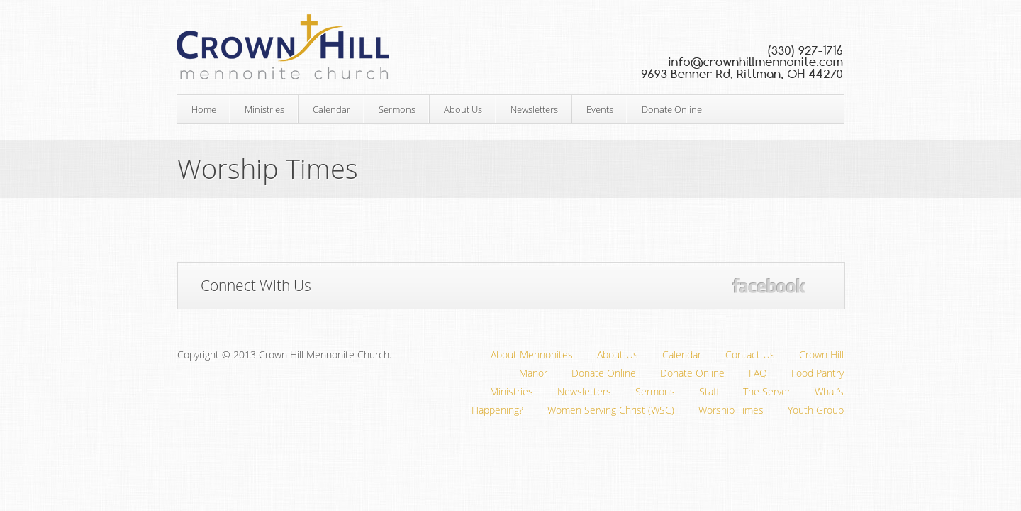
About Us (463, 109)
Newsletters (534, 109)
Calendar (331, 109)
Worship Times (731, 410)
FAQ (758, 373)
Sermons (397, 109)
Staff (709, 391)
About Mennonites (532, 354)
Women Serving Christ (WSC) (610, 410)
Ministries (264, 109)
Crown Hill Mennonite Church (510, 47)
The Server (767, 391)
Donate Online (672, 109)
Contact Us (750, 354)
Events (599, 109)
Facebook (768, 286)
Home (203, 109)
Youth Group (816, 410)
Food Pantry (817, 373)
